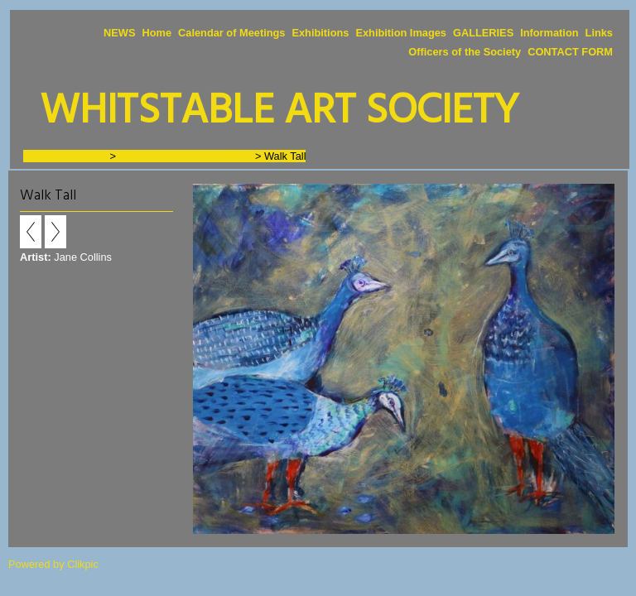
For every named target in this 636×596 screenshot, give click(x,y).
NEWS (119, 32)
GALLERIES (483, 32)
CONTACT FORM (570, 52)
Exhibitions (320, 32)
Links (599, 32)
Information (549, 32)
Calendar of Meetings (231, 32)
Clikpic (83, 564)
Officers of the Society (464, 52)
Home (156, 32)
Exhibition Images (400, 32)
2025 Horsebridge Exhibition (186, 156)
